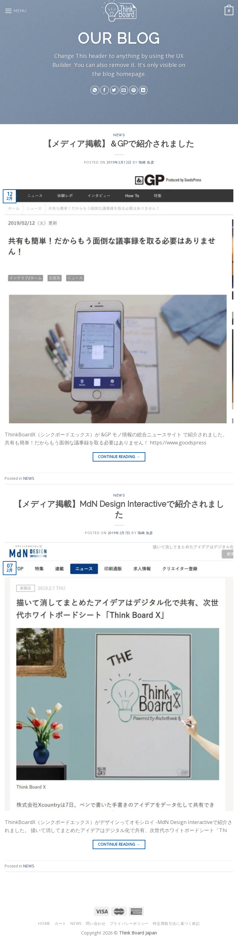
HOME (44, 923)
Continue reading (119, 457)
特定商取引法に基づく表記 (176, 923)
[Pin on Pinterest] (133, 90)
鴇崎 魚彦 (146, 162)
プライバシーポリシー (129, 923)
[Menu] (16, 10)
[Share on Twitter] (114, 90)
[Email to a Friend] (123, 90)
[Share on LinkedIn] (143, 90)
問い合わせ (95, 923)
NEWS (119, 135)
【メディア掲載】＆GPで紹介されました (119, 143)
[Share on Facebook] (104, 90)
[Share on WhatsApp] (94, 90)
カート (60, 923)
